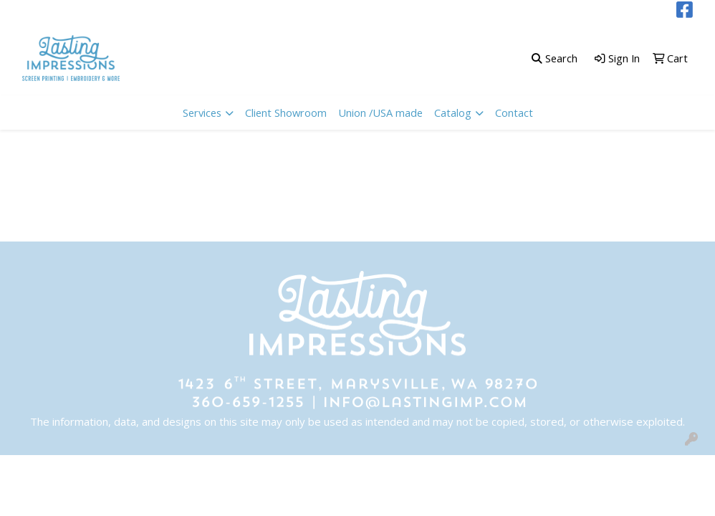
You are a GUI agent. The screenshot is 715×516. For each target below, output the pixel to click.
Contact (514, 112)
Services (202, 112)
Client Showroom (286, 112)
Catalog (452, 112)
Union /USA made (380, 112)
